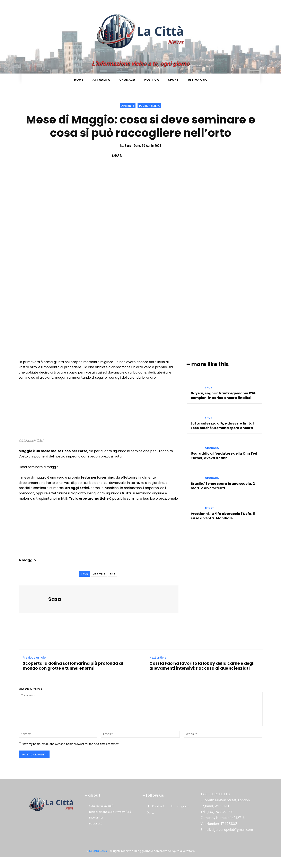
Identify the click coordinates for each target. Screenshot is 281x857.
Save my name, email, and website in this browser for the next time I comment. (71, 744)
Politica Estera (149, 105)
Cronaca (212, 448)
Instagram (181, 806)
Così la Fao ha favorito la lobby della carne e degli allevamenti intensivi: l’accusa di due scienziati (202, 666)
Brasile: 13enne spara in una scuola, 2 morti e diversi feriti (223, 485)
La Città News (98, 851)
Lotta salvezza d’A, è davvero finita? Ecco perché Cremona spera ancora (222, 425)
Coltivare (99, 574)
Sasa (128, 146)
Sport (209, 387)
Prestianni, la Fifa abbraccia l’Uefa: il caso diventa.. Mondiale (223, 516)
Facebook (158, 806)
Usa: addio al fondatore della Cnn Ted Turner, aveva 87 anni (224, 455)
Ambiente (127, 105)
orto (112, 574)
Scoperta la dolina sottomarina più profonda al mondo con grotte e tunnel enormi (73, 666)
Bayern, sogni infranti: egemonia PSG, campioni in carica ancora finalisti (224, 395)
